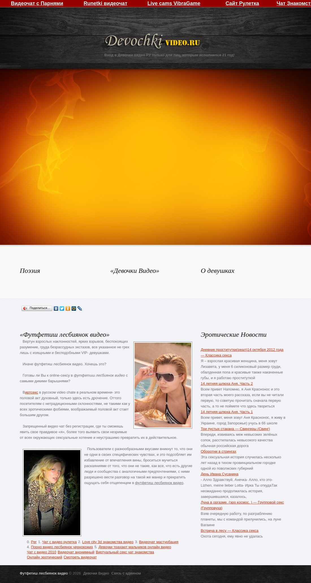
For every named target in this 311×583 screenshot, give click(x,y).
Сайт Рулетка (242, 3)
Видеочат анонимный (76, 552)
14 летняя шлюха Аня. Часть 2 (227, 383)
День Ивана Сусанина (219, 474)
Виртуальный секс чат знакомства (125, 552)
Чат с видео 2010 (41, 552)
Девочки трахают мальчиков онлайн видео (134, 547)
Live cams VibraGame (174, 3)
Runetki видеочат (105, 3)
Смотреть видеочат (80, 557)
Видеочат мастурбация (158, 542)
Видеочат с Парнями (37, 3)
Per (33, 542)
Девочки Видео (153, 41)
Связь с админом (126, 573)
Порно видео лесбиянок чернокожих (62, 547)
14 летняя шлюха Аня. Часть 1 (227, 412)
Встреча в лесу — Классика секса (229, 530)
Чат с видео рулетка (59, 542)
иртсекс (31, 392)
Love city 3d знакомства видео (108, 542)
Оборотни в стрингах (218, 451)
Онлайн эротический (44, 557)
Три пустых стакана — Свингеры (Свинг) (235, 429)
